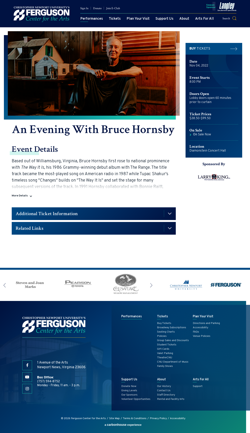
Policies (162, 336)
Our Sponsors (129, 395)
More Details (20, 195)
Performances (91, 19)
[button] (231, 18)
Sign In (84, 8)
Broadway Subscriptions (171, 327)
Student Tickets (166, 344)
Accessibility (200, 327)
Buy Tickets (164, 323)
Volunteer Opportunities (135, 399)
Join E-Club (113, 8)
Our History (164, 386)
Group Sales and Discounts (173, 340)
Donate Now (128, 386)
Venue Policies (201, 336)
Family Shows (165, 366)
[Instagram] (27, 389)
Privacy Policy (158, 418)
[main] (125, 147)
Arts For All (204, 19)
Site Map (114, 418)
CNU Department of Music (172, 362)
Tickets (115, 19)
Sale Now (202, 135)
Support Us (164, 19)
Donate (97, 8)
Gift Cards (163, 349)
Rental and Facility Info (170, 399)
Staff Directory (166, 395)
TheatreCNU (164, 357)
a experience (122, 424)
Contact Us (164, 390)
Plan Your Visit (138, 19)
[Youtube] (27, 377)
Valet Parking (165, 353)
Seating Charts (166, 332)
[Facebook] (27, 365)
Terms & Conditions (134, 418)
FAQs (196, 332)
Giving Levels (129, 390)
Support (198, 386)
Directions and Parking (206, 323)
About (184, 19)
